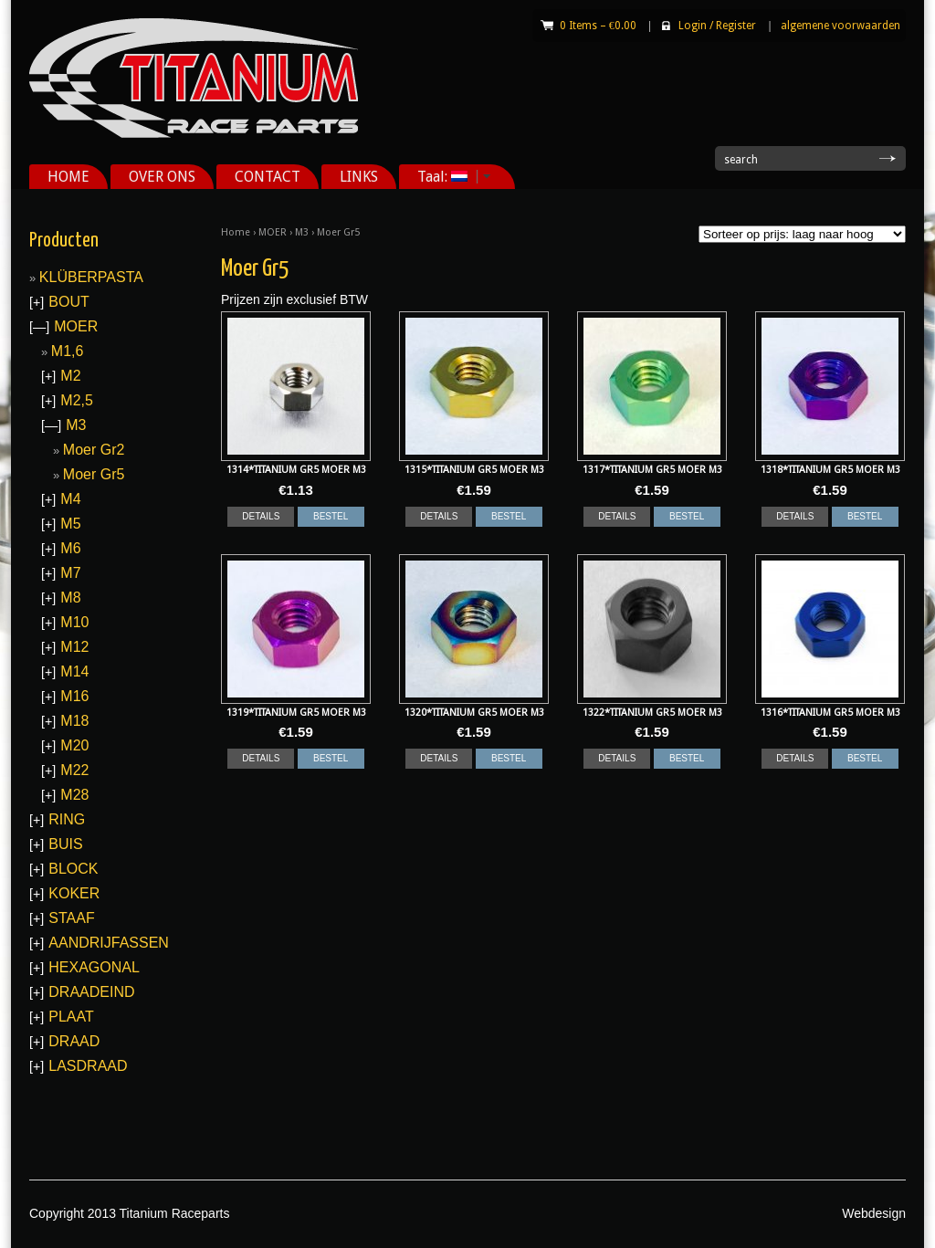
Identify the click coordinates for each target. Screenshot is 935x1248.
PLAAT (71, 1016)
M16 (74, 696)
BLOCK (73, 868)
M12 (74, 647)
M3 (302, 232)
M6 (70, 548)
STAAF (71, 918)
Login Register (717, 25)
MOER (272, 232)
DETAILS (260, 516)
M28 (74, 794)
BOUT (68, 301)
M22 (74, 770)
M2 (70, 375)
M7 (70, 573)
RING (66, 819)
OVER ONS (162, 176)
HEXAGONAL (94, 967)
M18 (74, 721)
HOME (68, 176)
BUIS (65, 844)
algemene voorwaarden (840, 25)
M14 (74, 671)
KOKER (74, 893)
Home (235, 232)
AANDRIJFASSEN (108, 942)
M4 (70, 499)
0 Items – (598, 25)
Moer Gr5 (94, 474)
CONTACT (267, 176)
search (741, 159)
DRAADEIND (91, 992)
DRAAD (74, 1041)
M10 (74, 622)
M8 (70, 597)
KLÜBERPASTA (91, 277)
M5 (70, 523)
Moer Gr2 (94, 449)
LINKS (359, 176)
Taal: (447, 176)
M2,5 (76, 400)
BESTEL (330, 516)
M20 (74, 745)
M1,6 (67, 351)
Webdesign (874, 1213)
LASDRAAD (87, 1066)
